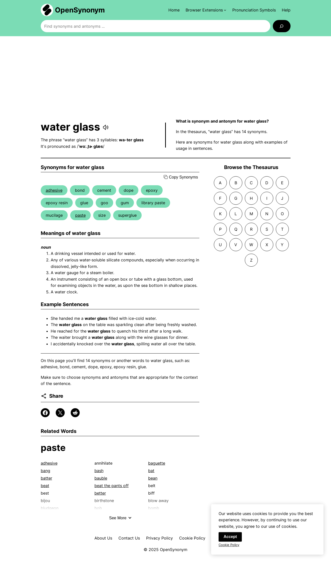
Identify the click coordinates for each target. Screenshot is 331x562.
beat (45, 485)
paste (80, 215)
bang (45, 470)
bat (151, 470)
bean (152, 478)
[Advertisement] (166, 77)
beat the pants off (111, 485)
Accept (230, 538)
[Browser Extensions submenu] (206, 10)
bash (98, 470)
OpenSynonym (80, 10)
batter (46, 478)
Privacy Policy (159, 538)
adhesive (54, 190)
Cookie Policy (192, 538)
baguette (156, 463)
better (100, 493)
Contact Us (129, 538)
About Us (103, 538)
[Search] (282, 26)
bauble (100, 478)
